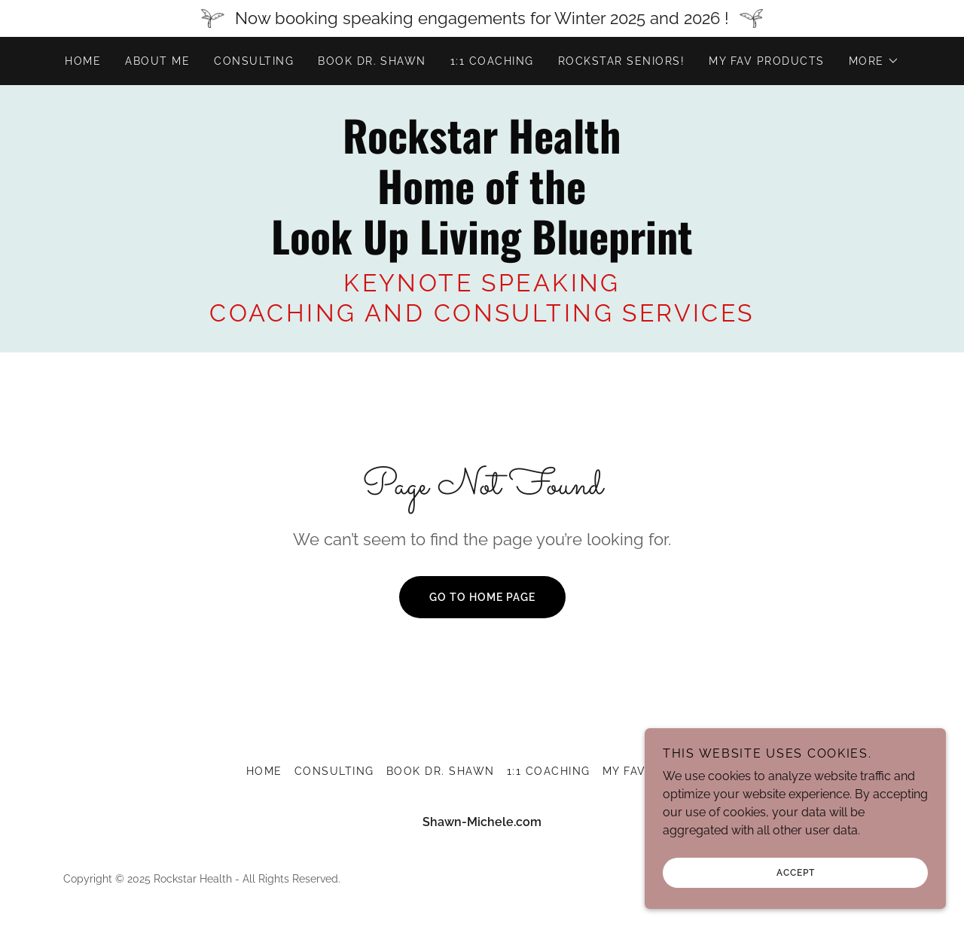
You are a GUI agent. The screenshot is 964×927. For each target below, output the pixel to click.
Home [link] (83, 61)
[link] (482, 250)
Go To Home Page (482, 597)
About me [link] (157, 61)
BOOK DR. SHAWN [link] (372, 61)
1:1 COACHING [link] (492, 61)
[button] (874, 61)
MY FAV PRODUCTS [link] (766, 61)
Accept (795, 894)
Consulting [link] (254, 61)
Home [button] (264, 771)
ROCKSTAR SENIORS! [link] (621, 61)
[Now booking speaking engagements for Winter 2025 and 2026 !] (482, 18)
